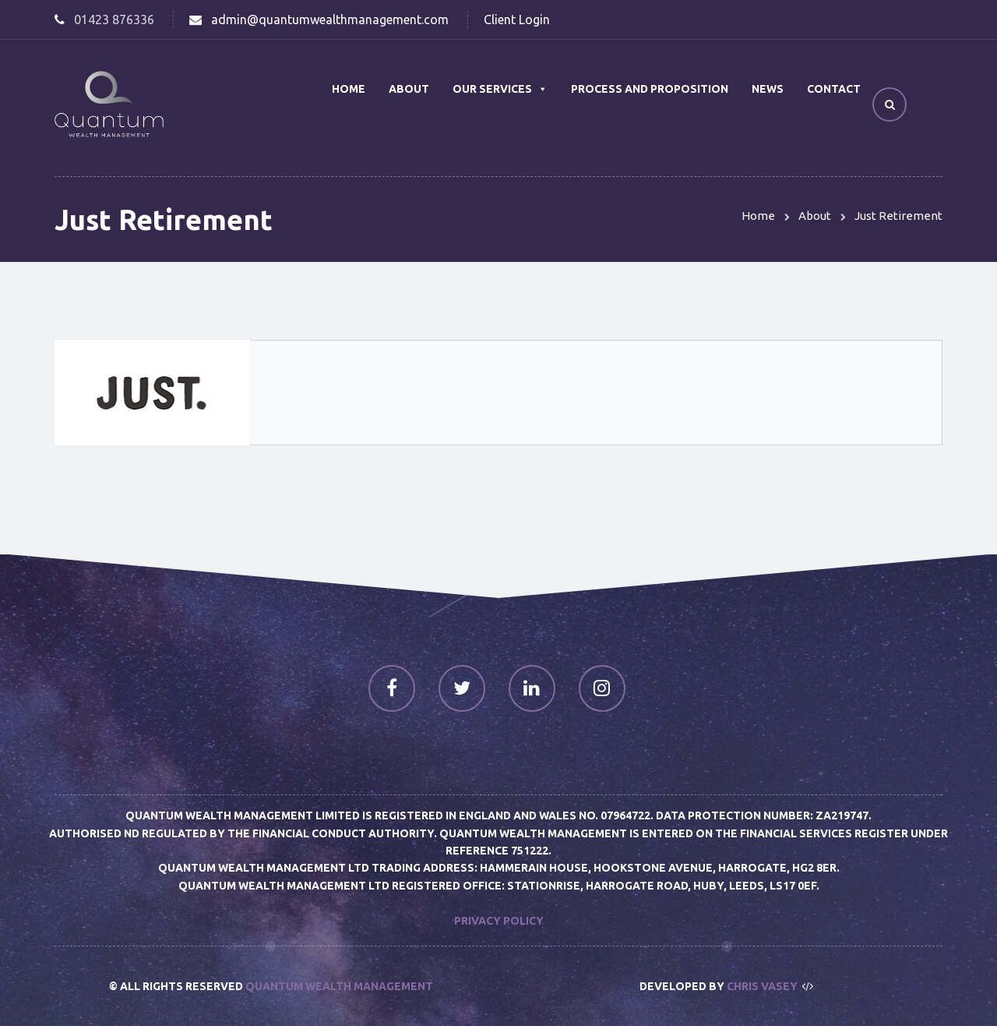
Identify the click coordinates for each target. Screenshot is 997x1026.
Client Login (517, 19)
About (409, 89)
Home (348, 89)
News (768, 89)
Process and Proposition (649, 89)
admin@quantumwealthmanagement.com (330, 19)
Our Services (500, 89)
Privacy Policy (499, 921)
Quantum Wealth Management (339, 986)
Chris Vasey (762, 986)
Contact (834, 89)
